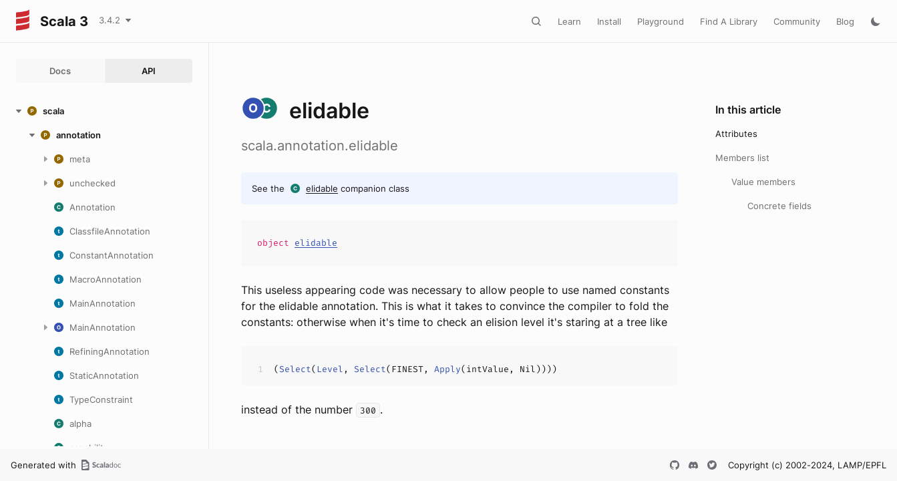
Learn (569, 21)
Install (609, 21)
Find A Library (728, 21)
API (149, 70)
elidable (322, 188)
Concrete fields (779, 205)
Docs (60, 70)
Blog (845, 21)
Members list (742, 157)
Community (796, 21)
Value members (763, 181)
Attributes (736, 133)
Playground (660, 21)
